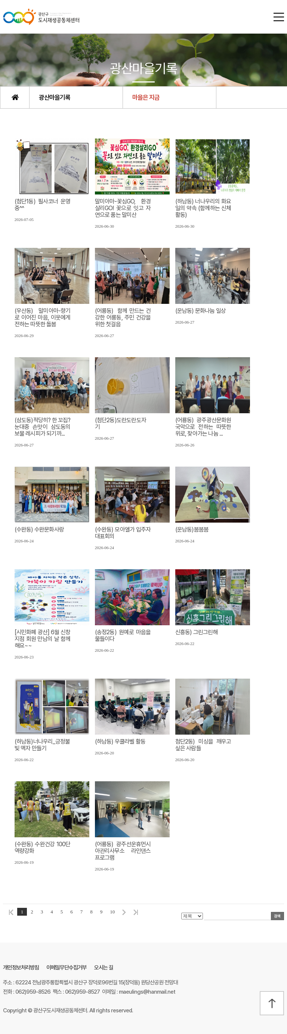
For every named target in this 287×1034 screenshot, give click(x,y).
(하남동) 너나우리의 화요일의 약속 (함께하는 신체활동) (203, 208)
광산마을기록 (54, 97)
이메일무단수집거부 (66, 967)
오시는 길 (103, 967)
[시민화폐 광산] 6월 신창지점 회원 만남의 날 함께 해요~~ (43, 639)
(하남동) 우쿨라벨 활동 (120, 741)
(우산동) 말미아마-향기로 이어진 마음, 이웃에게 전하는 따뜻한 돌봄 (43, 318)
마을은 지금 (146, 97)
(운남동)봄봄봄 (192, 529)
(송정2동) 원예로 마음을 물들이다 (123, 635)
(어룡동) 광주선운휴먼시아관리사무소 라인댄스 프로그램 (123, 851)
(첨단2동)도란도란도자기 (120, 423)
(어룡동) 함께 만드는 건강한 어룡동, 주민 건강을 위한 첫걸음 (123, 318)
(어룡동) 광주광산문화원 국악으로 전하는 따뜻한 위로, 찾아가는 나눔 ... (203, 427)
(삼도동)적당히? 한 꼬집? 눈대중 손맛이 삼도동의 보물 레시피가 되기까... (43, 427)
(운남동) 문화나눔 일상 (200, 311)
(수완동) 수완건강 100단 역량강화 (43, 847)
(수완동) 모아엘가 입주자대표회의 (123, 533)
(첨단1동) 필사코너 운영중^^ (43, 205)
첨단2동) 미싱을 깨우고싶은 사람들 (203, 745)
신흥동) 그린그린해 (196, 632)
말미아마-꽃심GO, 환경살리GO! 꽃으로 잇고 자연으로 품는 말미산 (123, 208)
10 (112, 912)
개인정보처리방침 (21, 967)
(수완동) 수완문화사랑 (39, 529)
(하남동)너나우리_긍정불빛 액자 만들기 (42, 745)
